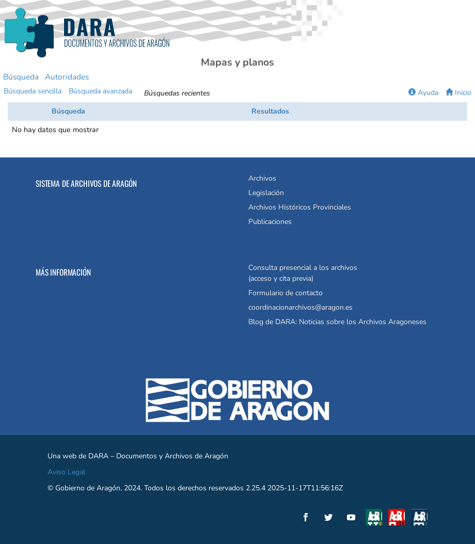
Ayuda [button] (423, 93)
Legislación (266, 193)
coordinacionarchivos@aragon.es (300, 307)
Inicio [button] (458, 93)
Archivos (262, 178)
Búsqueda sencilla (32, 91)
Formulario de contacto (285, 293)
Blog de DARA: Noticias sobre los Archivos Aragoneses (337, 322)
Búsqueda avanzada (100, 91)
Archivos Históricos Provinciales (299, 207)
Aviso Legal (66, 472)
